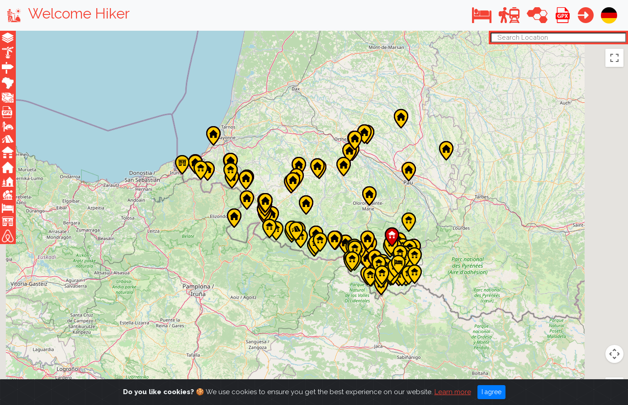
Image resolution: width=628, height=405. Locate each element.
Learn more (452, 392)
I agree (491, 392)
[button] (481, 15)
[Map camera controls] (614, 289)
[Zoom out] (614, 372)
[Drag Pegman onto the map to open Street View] (614, 321)
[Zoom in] (614, 354)
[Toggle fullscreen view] (614, 57)
